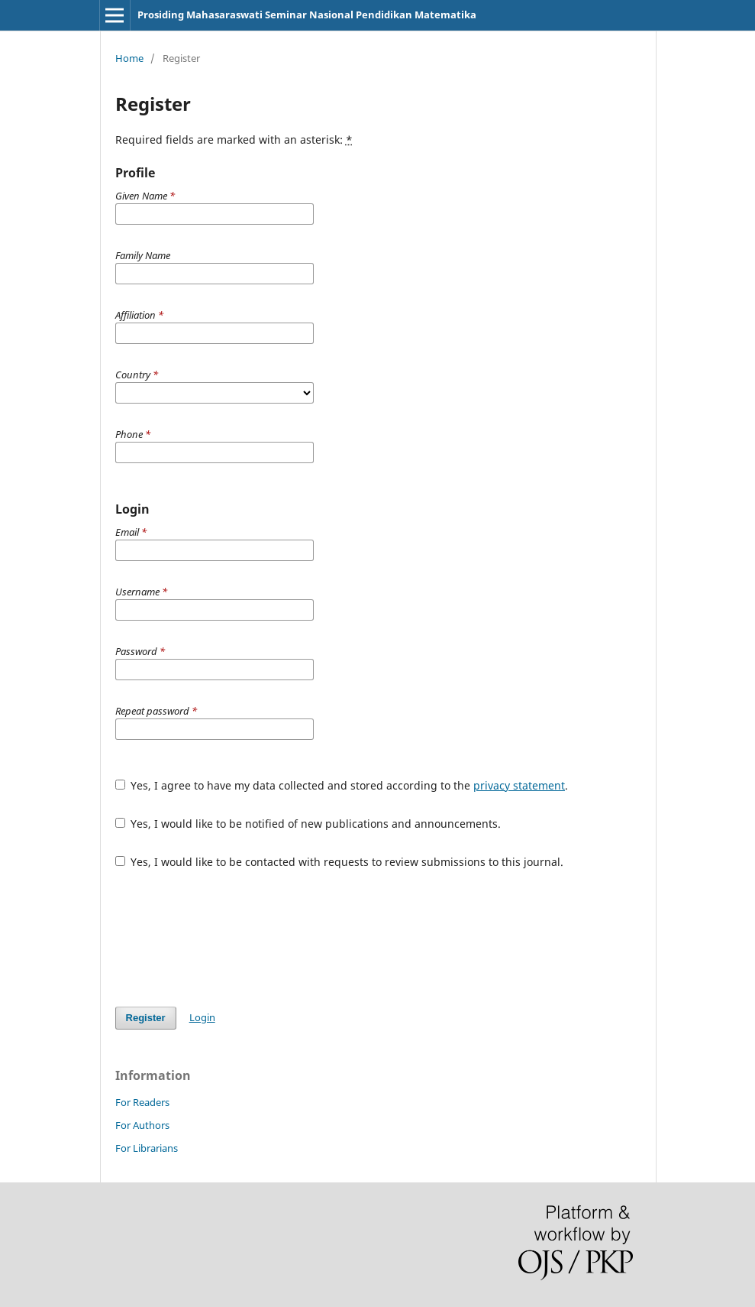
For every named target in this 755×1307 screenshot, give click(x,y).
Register (146, 1017)
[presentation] (231, 938)
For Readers (142, 1102)
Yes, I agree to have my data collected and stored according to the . (342, 785)
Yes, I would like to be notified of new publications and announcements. (308, 823)
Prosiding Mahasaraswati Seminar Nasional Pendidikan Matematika (306, 14)
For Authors (142, 1125)
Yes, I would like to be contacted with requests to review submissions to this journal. (339, 862)
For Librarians (146, 1148)
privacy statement (519, 785)
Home (129, 58)
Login (202, 1017)
